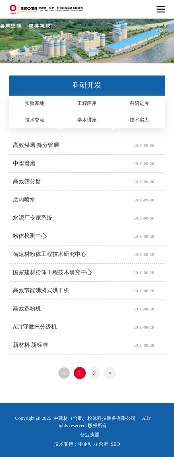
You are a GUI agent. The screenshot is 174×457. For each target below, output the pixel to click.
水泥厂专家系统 (32, 218)
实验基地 (34, 103)
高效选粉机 (27, 309)
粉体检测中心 (30, 236)
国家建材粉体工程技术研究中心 (52, 272)
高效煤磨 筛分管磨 (36, 145)
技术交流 (34, 120)
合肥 (103, 444)
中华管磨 (24, 163)
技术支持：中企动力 (75, 444)
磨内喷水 (24, 200)
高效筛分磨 (27, 181)
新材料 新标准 (30, 345)
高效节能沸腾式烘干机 (41, 290)
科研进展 (139, 103)
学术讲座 (87, 120)
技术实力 (139, 120)
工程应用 (87, 103)
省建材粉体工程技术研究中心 (49, 254)
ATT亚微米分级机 (35, 327)
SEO (115, 444)
